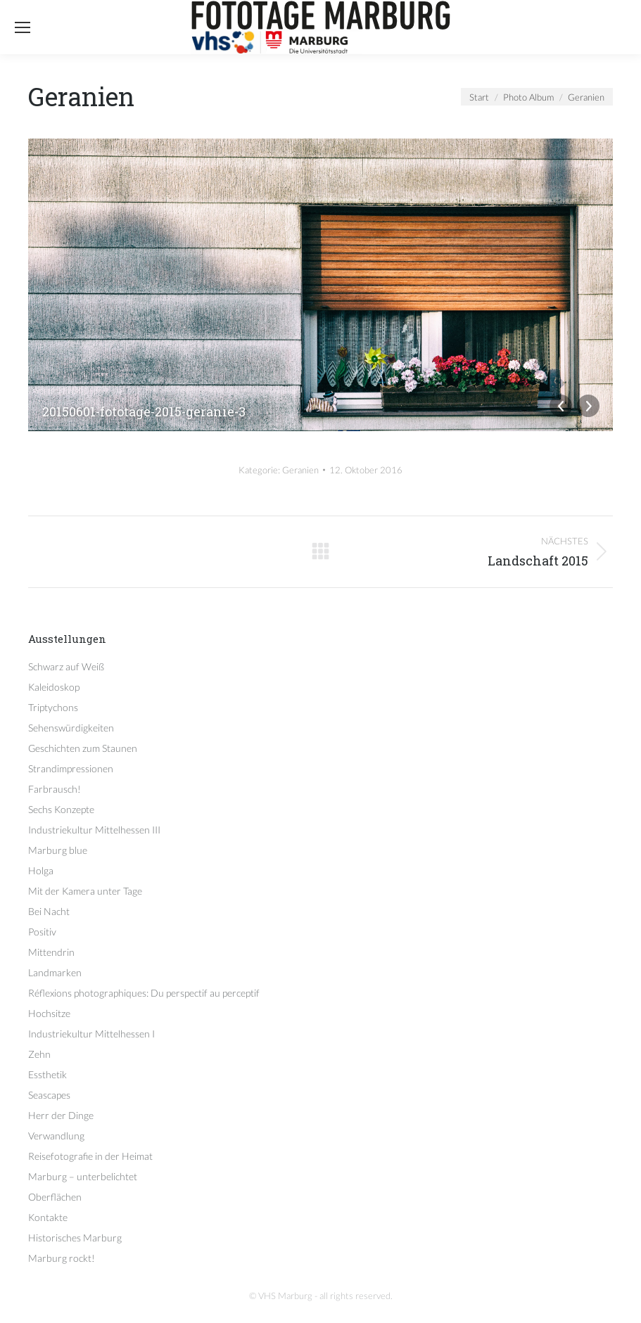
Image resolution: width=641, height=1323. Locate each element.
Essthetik (47, 1074)
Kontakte (48, 1217)
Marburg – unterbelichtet (82, 1176)
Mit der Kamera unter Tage (85, 891)
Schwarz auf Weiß (66, 666)
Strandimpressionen (70, 768)
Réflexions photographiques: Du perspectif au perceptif (144, 993)
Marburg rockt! (61, 1258)
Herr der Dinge (61, 1115)
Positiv (42, 932)
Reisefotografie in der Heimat (90, 1156)
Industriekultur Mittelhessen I (91, 1034)
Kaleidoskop (54, 687)
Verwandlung (56, 1136)
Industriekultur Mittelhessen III (94, 830)
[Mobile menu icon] (22, 27)
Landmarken (55, 972)
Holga (40, 870)
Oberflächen (55, 1197)
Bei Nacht (49, 911)
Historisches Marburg (75, 1238)
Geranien (300, 469)
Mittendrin (51, 952)
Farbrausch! (54, 789)
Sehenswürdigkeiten (71, 728)
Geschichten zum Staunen (82, 748)
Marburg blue (57, 850)
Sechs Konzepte (61, 809)
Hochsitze (49, 1013)
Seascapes (49, 1095)
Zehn (39, 1054)
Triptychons (53, 707)
